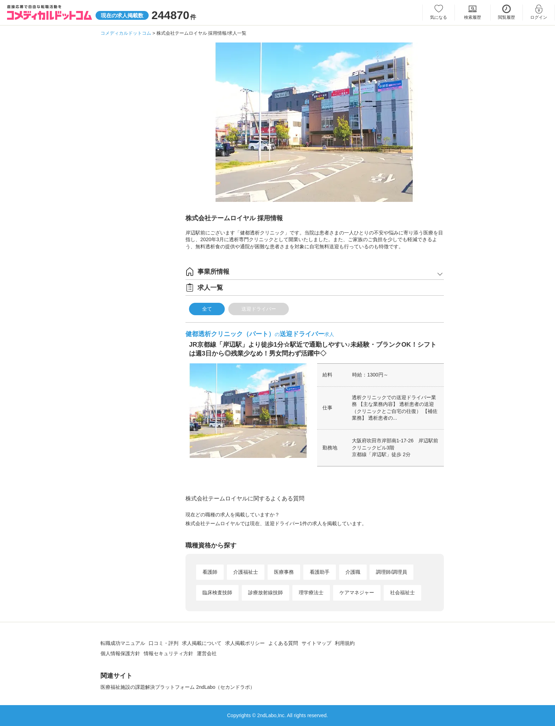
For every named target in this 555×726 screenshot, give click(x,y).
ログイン (538, 17)
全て (207, 309)
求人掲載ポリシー (245, 643)
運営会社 (207, 653)
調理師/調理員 (391, 572)
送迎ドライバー (258, 309)
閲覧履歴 (506, 17)
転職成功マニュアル (123, 643)
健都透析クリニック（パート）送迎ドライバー (259, 334)
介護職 (352, 572)
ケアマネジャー (356, 592)
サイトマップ (316, 643)
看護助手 (320, 572)
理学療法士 (311, 592)
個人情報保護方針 (120, 653)
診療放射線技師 (265, 592)
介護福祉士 (245, 572)
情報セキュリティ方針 (168, 653)
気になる (438, 17)
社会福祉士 (402, 592)
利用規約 (345, 643)
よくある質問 (283, 643)
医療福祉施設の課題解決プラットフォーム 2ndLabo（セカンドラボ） (178, 687)
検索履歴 (472, 17)
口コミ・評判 (163, 643)
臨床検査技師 (217, 592)
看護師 (209, 572)
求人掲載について (202, 643)
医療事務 (284, 572)
